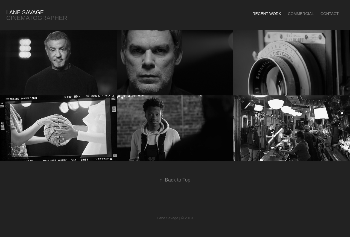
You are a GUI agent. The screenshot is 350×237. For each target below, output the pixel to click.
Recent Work (266, 13)
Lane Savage (25, 12)
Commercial (301, 13)
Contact (329, 13)
